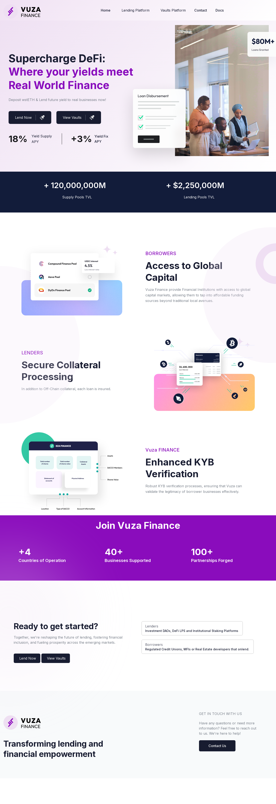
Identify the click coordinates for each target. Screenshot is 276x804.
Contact (200, 10)
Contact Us (217, 746)
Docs (220, 10)
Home (105, 10)
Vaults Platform (173, 10)
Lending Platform (135, 10)
